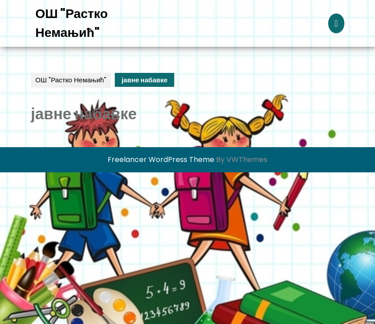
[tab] (336, 23)
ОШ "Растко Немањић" (71, 80)
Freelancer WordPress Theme (161, 159)
